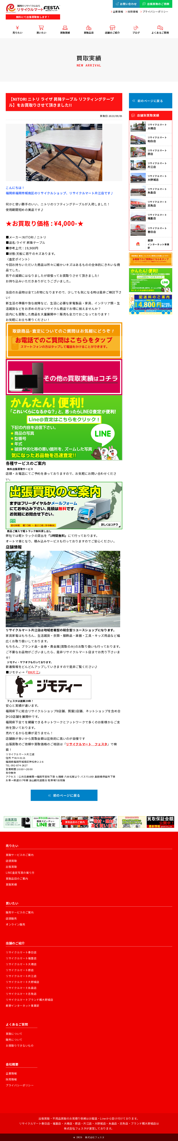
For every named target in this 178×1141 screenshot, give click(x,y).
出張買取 (11, 867)
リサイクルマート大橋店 (21, 964)
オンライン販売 (15, 924)
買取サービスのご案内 (20, 855)
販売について (14, 1039)
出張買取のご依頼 (156, 4)
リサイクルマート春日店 (21, 952)
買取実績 (11, 884)
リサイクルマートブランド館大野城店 (29, 1000)
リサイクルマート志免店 (21, 994)
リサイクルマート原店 (20, 970)
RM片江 (33, 672)
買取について (14, 1034)
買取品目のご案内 (17, 878)
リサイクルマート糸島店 (21, 988)
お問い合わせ (126, 4)
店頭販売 (11, 918)
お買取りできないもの (20, 1045)
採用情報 (133, 11)
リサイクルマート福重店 (21, 958)
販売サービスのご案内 (20, 912)
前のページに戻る (64, 795)
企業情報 (118, 11)
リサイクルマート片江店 (21, 976)
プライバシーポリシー (156, 11)
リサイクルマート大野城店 (22, 982)
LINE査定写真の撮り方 (20, 872)
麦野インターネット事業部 (22, 1005)
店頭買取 (11, 861)
